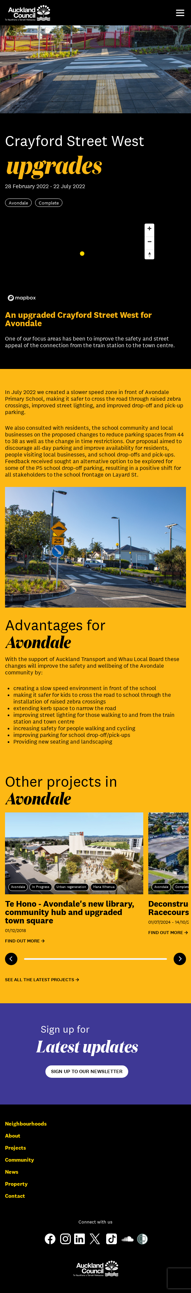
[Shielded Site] (142, 1242)
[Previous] (11, 959)
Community (19, 1159)
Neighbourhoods (26, 1123)
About (12, 1135)
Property (16, 1183)
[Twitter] (95, 1243)
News (11, 1171)
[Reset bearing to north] (149, 254)
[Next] (180, 959)
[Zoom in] (149, 228)
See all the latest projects (39, 979)
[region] (81, 262)
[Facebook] (50, 1243)
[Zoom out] (149, 241)
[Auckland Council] (95, 1268)
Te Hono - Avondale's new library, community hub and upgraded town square (69, 911)
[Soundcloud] (128, 1243)
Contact (15, 1195)
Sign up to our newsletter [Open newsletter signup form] (87, 1071)
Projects (15, 1147)
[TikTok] (111, 1243)
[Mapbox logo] (21, 298)
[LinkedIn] (79, 1242)
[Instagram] (65, 1242)
